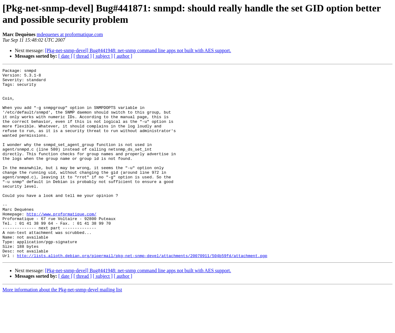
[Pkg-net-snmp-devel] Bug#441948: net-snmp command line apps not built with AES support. (138, 50)
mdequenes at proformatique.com (70, 34)
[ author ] (123, 56)
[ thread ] (82, 56)
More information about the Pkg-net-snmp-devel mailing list (62, 327)
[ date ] (65, 56)
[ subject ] (103, 56)
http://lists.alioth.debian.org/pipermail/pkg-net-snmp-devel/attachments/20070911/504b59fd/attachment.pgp (142, 293)
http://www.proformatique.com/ (61, 243)
